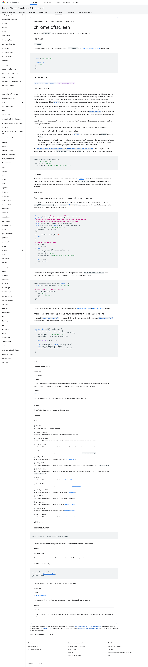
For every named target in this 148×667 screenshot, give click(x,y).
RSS (109, 655)
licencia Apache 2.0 (45, 628)
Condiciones (31, 663)
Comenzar (22, 12)
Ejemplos (71, 12)
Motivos (81, 179)
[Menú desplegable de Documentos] (39, 2)
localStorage (72, 492)
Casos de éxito (48, 2)
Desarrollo (32, 12)
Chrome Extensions (18, 8)
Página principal (38, 22)
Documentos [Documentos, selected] (33, 2)
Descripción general (8, 12)
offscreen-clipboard (84, 308)
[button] (12, 283)
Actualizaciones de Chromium (77, 646)
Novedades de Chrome (70, 2)
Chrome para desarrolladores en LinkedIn (120, 652)
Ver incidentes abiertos (34, 649)
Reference (34, 8)
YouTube (110, 649)
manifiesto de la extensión (91, 48)
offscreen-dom (97, 308)
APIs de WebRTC (68, 480)
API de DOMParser (70, 459)
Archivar (70, 652)
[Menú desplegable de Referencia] (64, 12)
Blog (58, 2)
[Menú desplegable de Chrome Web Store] (92, 12)
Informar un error (33, 646)
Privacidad (40, 663)
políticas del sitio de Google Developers (88, 628)
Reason (37, 393)
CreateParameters (40, 595)
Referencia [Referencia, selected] (58, 12)
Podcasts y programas (74, 655)
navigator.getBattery (69, 504)
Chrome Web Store (83, 12)
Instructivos (43, 12)
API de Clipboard (76, 486)
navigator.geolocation (70, 516)
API (43, 8)
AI (50, 12)
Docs (4, 8)
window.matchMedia (70, 510)
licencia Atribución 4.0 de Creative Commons (88, 626)
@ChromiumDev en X (114, 646)
